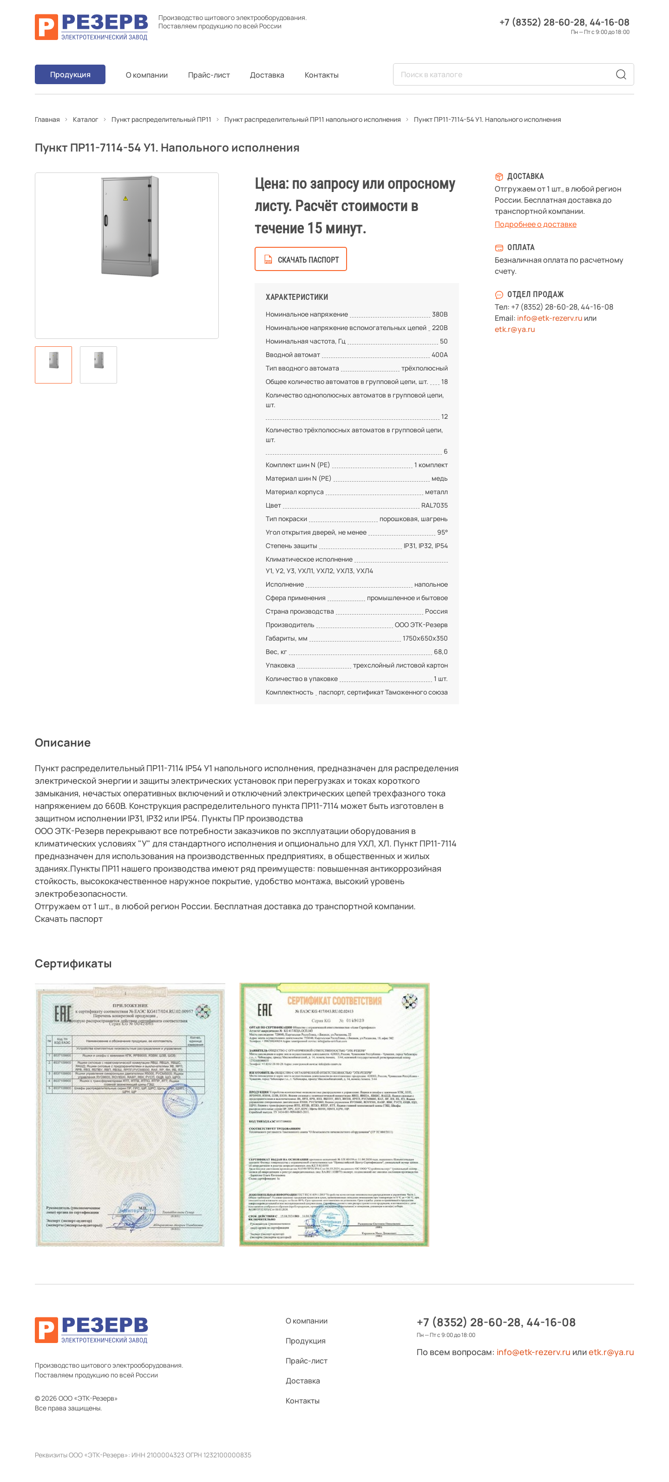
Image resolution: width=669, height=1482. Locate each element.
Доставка (267, 75)
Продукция (70, 74)
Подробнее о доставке (536, 224)
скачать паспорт (308, 260)
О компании (147, 75)
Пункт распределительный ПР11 (161, 119)
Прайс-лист (209, 75)
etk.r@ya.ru (515, 329)
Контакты (322, 75)
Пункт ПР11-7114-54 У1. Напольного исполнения (487, 119)
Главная (47, 119)
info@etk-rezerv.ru (550, 318)
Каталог (85, 119)
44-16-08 (610, 22)
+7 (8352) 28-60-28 (542, 22)
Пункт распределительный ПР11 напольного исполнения (312, 119)
